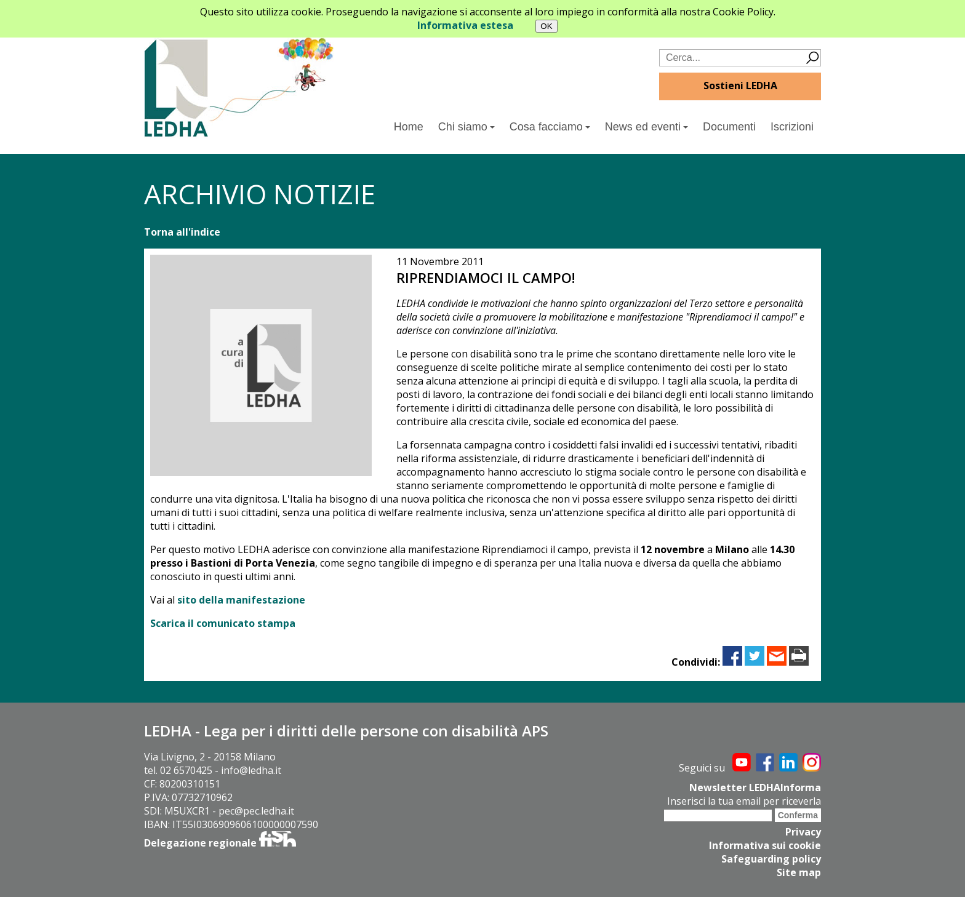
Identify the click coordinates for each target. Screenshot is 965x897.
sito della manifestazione (241, 600)
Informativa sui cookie (765, 845)
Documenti (729, 127)
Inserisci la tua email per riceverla (744, 801)
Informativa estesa (465, 25)
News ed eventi (646, 127)
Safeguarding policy (771, 859)
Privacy (803, 832)
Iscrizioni (792, 127)
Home (408, 127)
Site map (799, 872)
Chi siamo (466, 127)
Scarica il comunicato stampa (222, 623)
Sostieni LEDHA (740, 85)
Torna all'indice (182, 232)
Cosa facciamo (550, 127)
